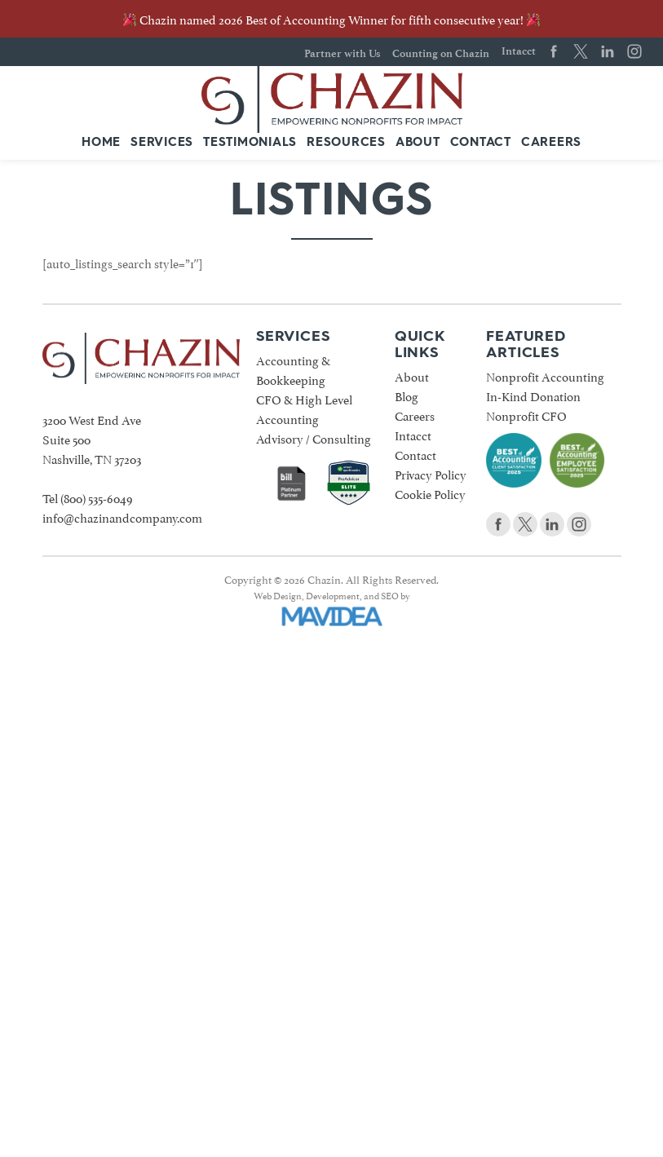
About (418, 143)
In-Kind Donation (533, 395)
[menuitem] (101, 143)
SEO (390, 595)
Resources (346, 143)
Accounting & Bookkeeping (293, 369)
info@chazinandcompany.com (122, 516)
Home (101, 143)
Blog (406, 395)
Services (161, 143)
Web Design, (279, 595)
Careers (551, 143)
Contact (480, 143)
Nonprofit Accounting (545, 375)
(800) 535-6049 (96, 497)
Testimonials (250, 143)
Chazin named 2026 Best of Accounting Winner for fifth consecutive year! (331, 18)
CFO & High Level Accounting (304, 408)
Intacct (519, 51)
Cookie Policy (430, 493)
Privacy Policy (430, 473)
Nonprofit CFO (526, 414)
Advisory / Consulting (313, 437)
